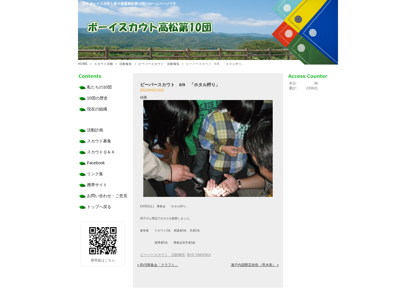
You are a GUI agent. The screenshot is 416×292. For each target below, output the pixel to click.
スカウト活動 (103, 63)
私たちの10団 (99, 87)
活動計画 (95, 130)
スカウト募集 (99, 141)
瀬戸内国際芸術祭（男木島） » (255, 265)
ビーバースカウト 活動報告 (159, 63)
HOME (83, 63)
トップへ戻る (99, 206)
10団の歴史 (97, 98)
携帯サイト (97, 184)
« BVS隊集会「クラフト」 (157, 265)
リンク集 (95, 174)
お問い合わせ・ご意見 (107, 195)
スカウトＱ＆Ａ (101, 152)
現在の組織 (97, 109)
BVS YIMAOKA (199, 255)
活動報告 (125, 63)
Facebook (96, 163)
